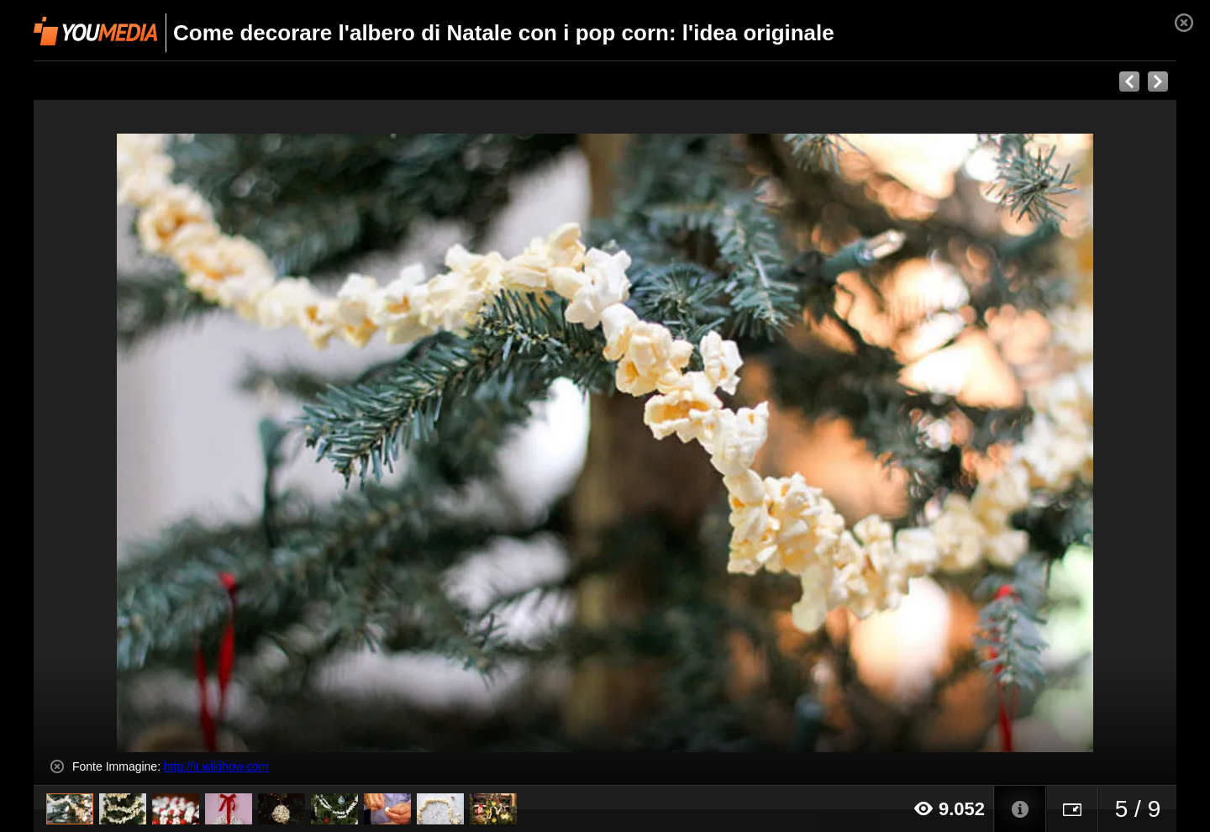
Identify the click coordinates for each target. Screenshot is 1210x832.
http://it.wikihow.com (216, 766)
